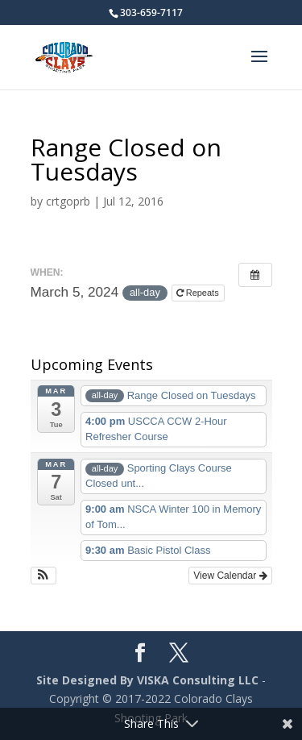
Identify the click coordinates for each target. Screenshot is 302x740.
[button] (43, 575)
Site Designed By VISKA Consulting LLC (147, 680)
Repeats (198, 292)
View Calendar (230, 575)
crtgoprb (68, 201)
